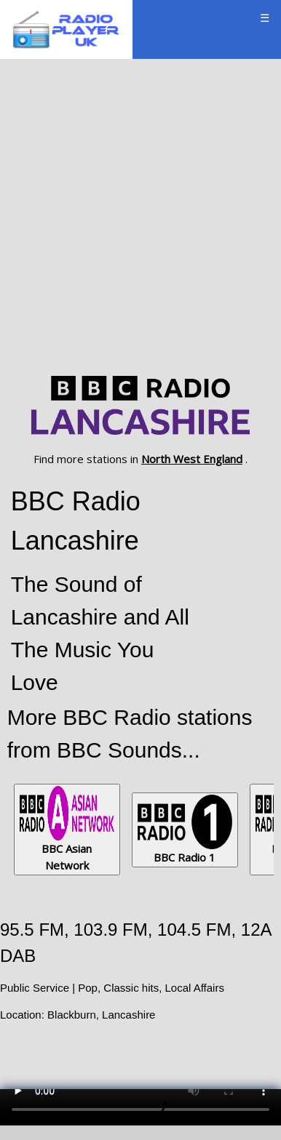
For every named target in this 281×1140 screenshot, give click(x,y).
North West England (191, 458)
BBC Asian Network (67, 829)
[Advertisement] (140, 215)
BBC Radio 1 (185, 829)
